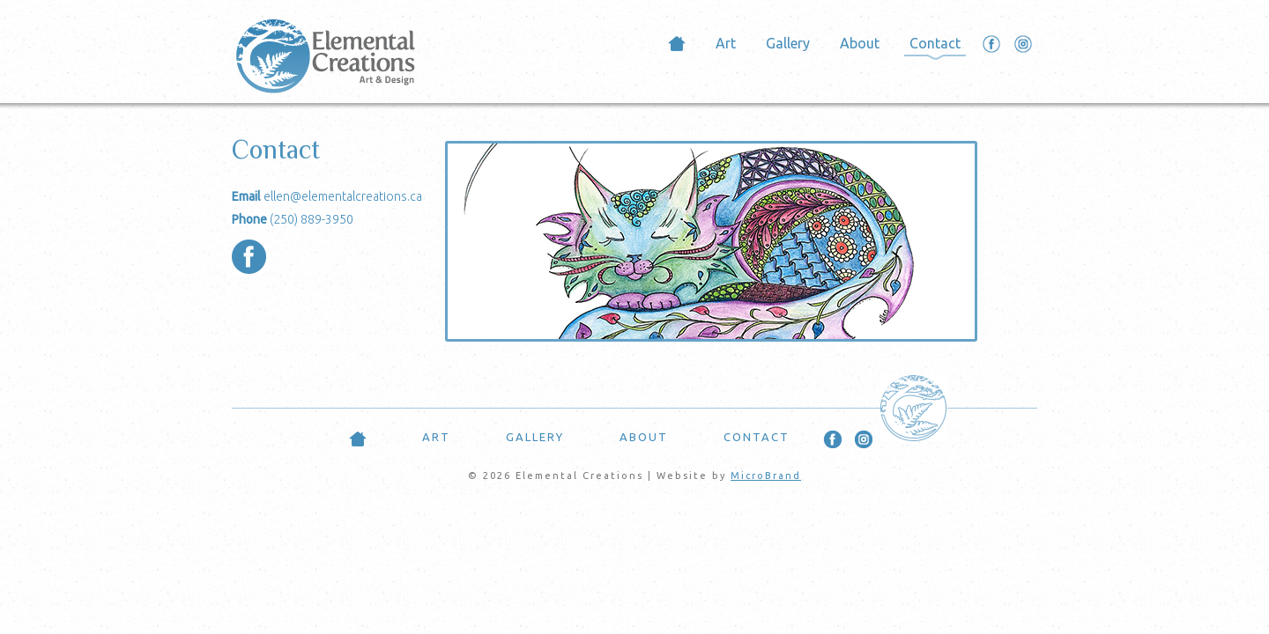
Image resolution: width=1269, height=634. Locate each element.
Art (726, 43)
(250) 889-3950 (311, 219)
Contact (935, 43)
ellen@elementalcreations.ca (342, 196)
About (859, 43)
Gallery (788, 43)
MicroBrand (766, 475)
